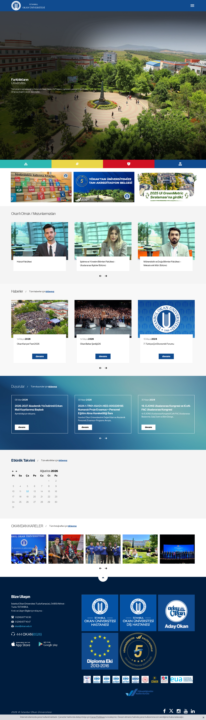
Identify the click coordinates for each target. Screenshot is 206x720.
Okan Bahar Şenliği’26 (90, 344)
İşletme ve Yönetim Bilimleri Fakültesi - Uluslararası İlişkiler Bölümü (97, 263)
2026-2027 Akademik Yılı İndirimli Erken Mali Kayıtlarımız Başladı (38, 407)
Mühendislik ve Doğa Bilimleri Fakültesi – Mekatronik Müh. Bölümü (162, 263)
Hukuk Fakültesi (24, 261)
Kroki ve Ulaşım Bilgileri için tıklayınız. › (27, 610)
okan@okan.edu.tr (23, 626)
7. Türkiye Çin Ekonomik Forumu (159, 344)
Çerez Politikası (97, 717)
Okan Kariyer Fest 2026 (28, 344)
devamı (40, 356)
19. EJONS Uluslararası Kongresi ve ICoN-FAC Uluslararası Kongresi (166, 407)
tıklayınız (50, 291)
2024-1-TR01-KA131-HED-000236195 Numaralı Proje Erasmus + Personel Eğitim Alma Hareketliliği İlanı (100, 409)
